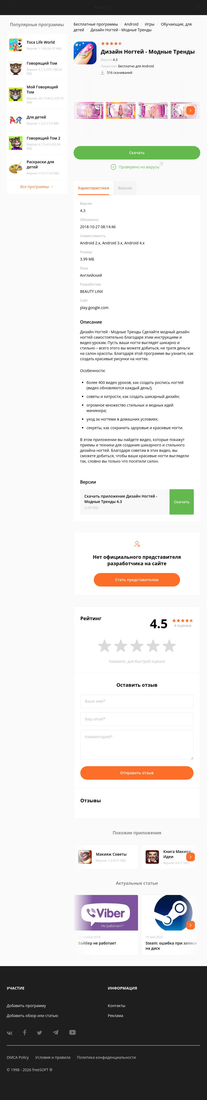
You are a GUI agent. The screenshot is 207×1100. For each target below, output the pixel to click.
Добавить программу (26, 1005)
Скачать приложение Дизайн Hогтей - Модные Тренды (120, 499)
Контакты (116, 1005)
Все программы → (37, 186)
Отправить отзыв (137, 772)
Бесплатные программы (96, 24)
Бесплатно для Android (136, 66)
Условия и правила (52, 1057)
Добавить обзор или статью (32, 1015)
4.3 (109, 59)
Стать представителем (137, 579)
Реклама (115, 1015)
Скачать (137, 152)
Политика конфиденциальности (106, 1057)
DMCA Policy (18, 1057)
